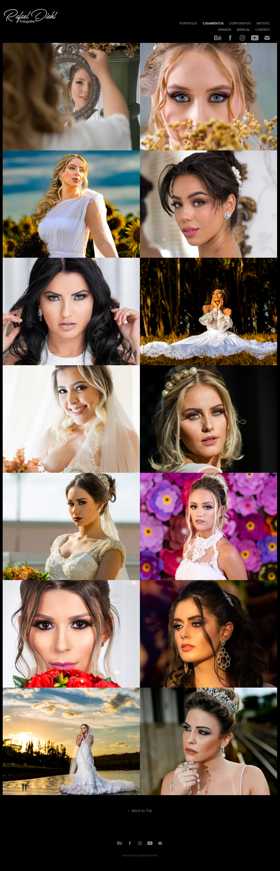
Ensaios (224, 29)
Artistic (263, 23)
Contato (262, 29)
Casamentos (213, 23)
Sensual (243, 29)
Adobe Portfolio (147, 855)
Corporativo (240, 23)
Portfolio (188, 23)
